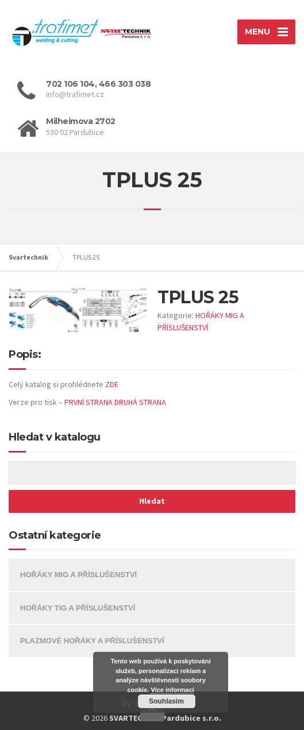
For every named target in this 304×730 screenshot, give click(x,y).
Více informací (172, 689)
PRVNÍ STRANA (88, 402)
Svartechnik (28, 257)
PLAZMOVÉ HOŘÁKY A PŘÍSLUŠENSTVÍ (92, 640)
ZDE (111, 384)
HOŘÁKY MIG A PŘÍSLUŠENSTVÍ (78, 574)
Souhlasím (166, 701)
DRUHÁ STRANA (140, 402)
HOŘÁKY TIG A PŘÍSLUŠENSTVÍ (77, 608)
